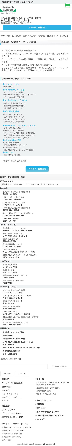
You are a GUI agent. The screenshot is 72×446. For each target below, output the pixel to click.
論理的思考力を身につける (37, 302)
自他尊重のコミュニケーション (37, 229)
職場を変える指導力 (37, 266)
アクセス (5, 400)
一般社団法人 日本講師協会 (12, 434)
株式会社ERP (6, 440)
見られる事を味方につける (37, 245)
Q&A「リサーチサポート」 (12, 397)
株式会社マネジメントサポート (13, 431)
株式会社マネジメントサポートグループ (16, 427)
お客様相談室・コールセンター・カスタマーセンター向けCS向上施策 (52, 384)
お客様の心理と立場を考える (37, 198)
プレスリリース (8, 410)
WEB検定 (40, 419)
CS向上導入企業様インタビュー (49, 416)
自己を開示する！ (37, 271)
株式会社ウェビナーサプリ (11, 437)
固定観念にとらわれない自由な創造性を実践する (37, 318)
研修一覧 (10, 36)
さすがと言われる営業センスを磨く (37, 323)
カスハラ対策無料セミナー (47, 412)
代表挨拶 (5, 406)
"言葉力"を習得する (37, 251)
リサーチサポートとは (10, 394)
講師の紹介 (6, 387)
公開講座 (40, 404)
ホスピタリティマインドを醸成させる (37, 193)
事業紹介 (5, 379)
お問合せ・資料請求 (37, 28)
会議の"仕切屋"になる (37, 240)
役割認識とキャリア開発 (37, 307)
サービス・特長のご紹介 (12, 383)
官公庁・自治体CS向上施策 (26, 36)
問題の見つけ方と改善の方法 (37, 282)
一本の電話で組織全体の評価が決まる (37, 209)
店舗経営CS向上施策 (43, 391)
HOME (2, 36)
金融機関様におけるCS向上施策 (48, 388)
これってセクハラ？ (37, 313)
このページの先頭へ (59, 366)
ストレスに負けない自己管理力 (37, 291)
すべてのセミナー (44, 400)
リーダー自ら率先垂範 (37, 220)
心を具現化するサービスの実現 (37, 204)
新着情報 (22, 373)
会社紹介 (7, 373)
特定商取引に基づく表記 (12, 417)
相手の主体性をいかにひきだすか (37, 276)
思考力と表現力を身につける (37, 235)
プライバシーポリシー (11, 413)
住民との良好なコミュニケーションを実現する (37, 256)
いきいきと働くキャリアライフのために (37, 297)
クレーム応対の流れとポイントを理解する (37, 214)
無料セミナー (42, 408)
